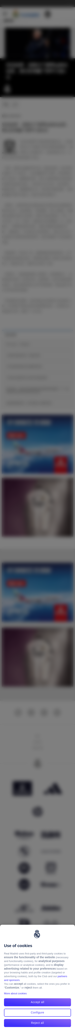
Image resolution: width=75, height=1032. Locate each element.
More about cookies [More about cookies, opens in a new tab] (15, 993)
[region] (37, 978)
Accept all (37, 1002)
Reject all (37, 1022)
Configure (37, 1012)
